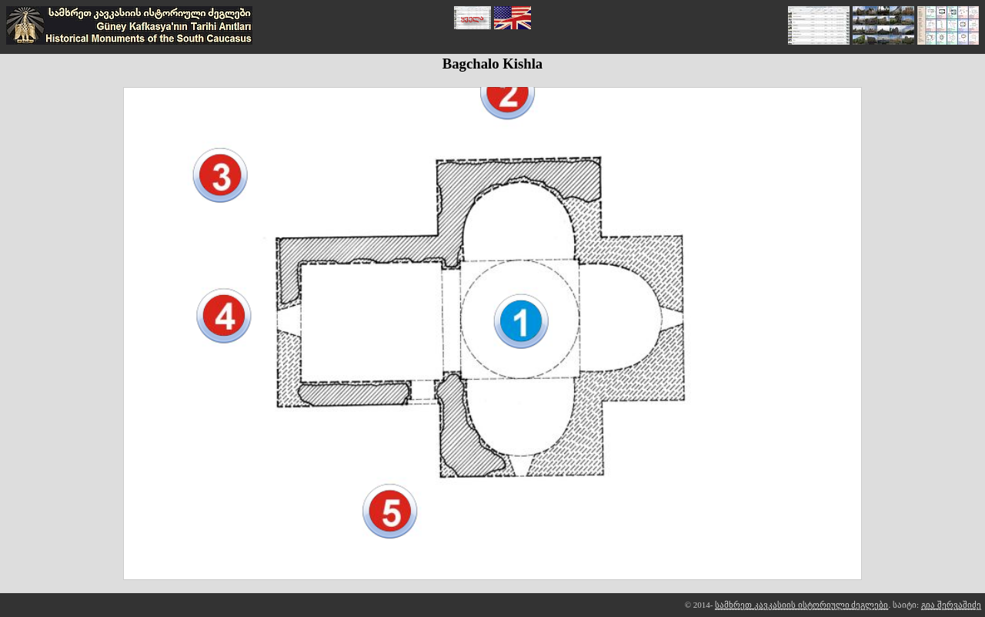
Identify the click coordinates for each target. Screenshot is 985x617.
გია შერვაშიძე (951, 604)
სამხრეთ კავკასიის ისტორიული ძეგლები (801, 604)
